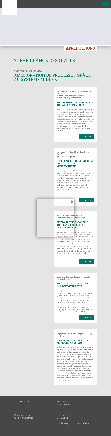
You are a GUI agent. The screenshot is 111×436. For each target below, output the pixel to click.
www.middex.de (63, 418)
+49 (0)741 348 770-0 (24, 415)
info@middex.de (63, 415)
